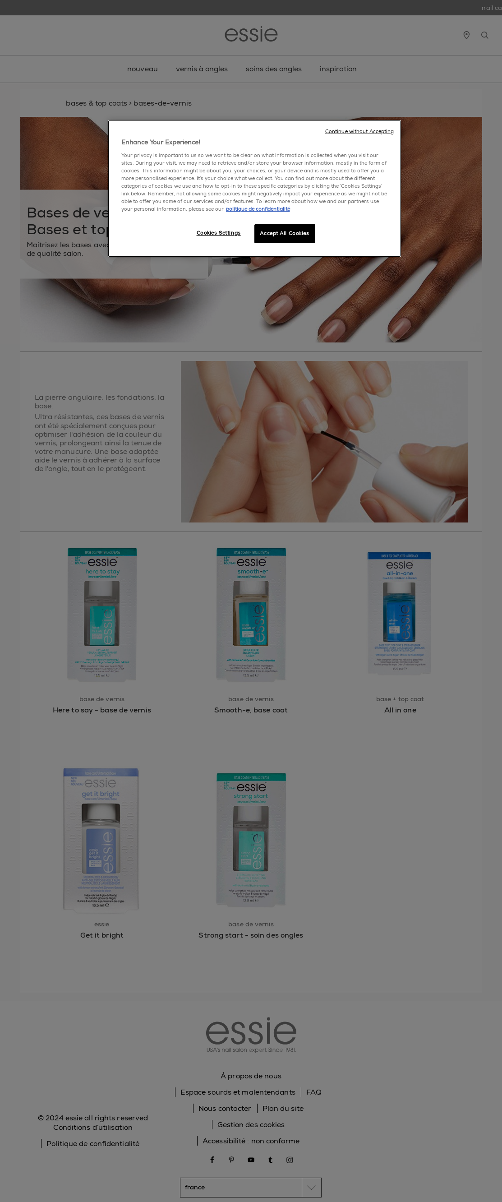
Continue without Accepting (359, 131)
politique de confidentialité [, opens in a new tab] (258, 209)
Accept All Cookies (284, 233)
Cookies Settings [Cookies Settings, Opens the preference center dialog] (219, 233)
